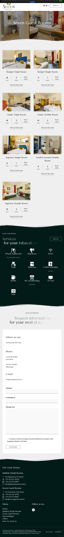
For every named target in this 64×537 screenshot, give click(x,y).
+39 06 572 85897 (11, 364)
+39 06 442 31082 (11, 357)
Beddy (37, 533)
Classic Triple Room (16, 114)
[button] (47, 5)
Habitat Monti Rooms (11, 511)
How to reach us (9, 521)
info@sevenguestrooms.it (14, 379)
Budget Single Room (48, 72)
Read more (32, 2)
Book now (25, 78)
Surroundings (8, 516)
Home (5, 509)
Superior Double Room (16, 203)
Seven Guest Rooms (10, 514)
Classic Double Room (47, 114)
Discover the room (16, 85)
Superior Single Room (16, 157)
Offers (5, 519)
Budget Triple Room (16, 72)
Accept (60, 0)
